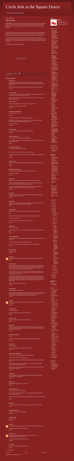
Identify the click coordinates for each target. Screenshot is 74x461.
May (54, 265)
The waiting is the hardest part (55, 237)
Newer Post (8, 452)
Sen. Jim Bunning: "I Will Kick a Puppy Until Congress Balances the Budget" (54, 42)
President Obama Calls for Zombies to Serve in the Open (55, 48)
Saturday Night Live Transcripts (55, 365)
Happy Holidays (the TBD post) (55, 167)
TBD (10, 74)
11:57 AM (11, 88)
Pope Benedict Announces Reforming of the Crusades (55, 78)
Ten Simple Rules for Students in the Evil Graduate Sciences (55, 85)
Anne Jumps (54, 292)
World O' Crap (54, 356)
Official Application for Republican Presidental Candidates (54, 94)
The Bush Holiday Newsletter (54, 105)
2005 (53, 277)
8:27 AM (10, 447)
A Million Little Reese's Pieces (54, 122)
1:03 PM (10, 385)
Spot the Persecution (54, 136)
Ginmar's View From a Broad (54, 323)
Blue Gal (53, 298)
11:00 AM (11, 369)
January (54, 272)
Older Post (44, 452)
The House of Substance (54, 327)
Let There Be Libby (55, 227)
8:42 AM (10, 314)
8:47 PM (10, 260)
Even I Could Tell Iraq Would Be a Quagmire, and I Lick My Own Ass (55, 130)
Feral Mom (11, 288)
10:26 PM (11, 440)
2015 (53, 201)
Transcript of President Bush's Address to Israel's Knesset (55, 74)
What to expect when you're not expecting (55, 158)
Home (26, 452)
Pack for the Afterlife (54, 98)
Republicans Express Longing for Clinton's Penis (55, 126)
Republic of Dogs (55, 338)
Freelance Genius (53, 321)
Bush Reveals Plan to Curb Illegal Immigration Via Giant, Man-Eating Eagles (54, 115)
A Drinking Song (55, 289)
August (54, 222)
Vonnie (10, 193)
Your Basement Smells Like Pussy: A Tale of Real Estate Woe (55, 37)
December (55, 213)
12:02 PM (11, 284)
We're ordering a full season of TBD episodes (55, 169)
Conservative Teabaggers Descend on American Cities (55, 57)
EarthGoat (54, 314)
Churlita (10, 201)
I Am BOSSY (54, 328)
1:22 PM (10, 399)
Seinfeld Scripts (54, 366)
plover (10, 256)
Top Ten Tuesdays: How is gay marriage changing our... (55, 247)
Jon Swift (53, 332)
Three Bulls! (54, 350)
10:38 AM (11, 349)
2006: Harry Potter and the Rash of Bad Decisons (54, 189)
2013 (53, 203)
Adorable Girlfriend (13, 136)
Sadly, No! (53, 342)
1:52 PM (10, 165)
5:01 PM (10, 245)
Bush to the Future (54, 103)
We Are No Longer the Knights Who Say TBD (55, 179)
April (54, 267)
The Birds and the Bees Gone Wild (54, 53)
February (54, 270)
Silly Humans (54, 345)
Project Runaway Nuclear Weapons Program (55, 110)
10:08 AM (11, 340)
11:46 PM (11, 304)
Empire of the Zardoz (54, 318)
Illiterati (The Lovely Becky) (54, 284)
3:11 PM (10, 232)
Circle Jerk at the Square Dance (33, 6)
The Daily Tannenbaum (54, 309)
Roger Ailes (54, 291)
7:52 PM (10, 252)
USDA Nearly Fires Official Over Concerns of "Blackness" (55, 32)
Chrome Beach (54, 302)
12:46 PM (11, 125)
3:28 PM (10, 406)
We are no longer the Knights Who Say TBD (55, 231)
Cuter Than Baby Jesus (55, 258)
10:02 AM (11, 330)
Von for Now (54, 354)
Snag (10, 300)
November (55, 215)
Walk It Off (54, 50)
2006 (53, 275)
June (54, 225)
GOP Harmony (54, 90)
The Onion (54, 362)
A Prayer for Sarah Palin (54, 61)
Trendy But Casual (54, 353)
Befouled (53, 294)
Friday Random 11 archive (54, 151)
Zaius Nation (54, 357)
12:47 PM (11, 378)
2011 (53, 206)
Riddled (53, 339)
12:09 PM (11, 107)
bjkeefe (53, 297)
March (54, 268)
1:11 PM (10, 157)
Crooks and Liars (55, 306)
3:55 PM (10, 413)
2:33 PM (10, 189)
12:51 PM (11, 143)
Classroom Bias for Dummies (55, 120)
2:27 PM (10, 175)
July (54, 223)
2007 (53, 274)
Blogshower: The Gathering (55, 175)
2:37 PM (10, 197)
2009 (53, 210)
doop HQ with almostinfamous (55, 313)
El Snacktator (54, 316)
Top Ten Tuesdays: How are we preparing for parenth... (55, 254)
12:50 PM (11, 132)
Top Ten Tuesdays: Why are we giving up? (55, 262)
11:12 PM (11, 296)
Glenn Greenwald (55, 324)
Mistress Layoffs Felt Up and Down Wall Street (55, 63)
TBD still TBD (55, 235)
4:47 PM (10, 420)
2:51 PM (10, 205)
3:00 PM (10, 222)
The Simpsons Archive (54, 369)
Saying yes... (54, 343)
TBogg (53, 346)
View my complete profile (62, 24)
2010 (53, 208)
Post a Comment (10, 450)
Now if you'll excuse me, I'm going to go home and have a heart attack (55, 162)
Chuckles (11, 433)
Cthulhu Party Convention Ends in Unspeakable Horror (55, 69)
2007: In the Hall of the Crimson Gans (55, 193)
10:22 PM (11, 429)
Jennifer (10, 80)
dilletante (53, 310)
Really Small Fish (55, 336)
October (54, 217)
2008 (53, 211)
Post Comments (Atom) (15, 454)
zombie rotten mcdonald (14, 111)
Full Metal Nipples (53, 134)
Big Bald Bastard (55, 295)
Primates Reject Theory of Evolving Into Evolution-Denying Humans (55, 140)
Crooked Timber (55, 305)
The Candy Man (55, 66)
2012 (53, 205)
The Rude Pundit (55, 341)
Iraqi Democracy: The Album (55, 100)
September (55, 219)
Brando (60, 19)
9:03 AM (10, 321)
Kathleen (11, 226)
